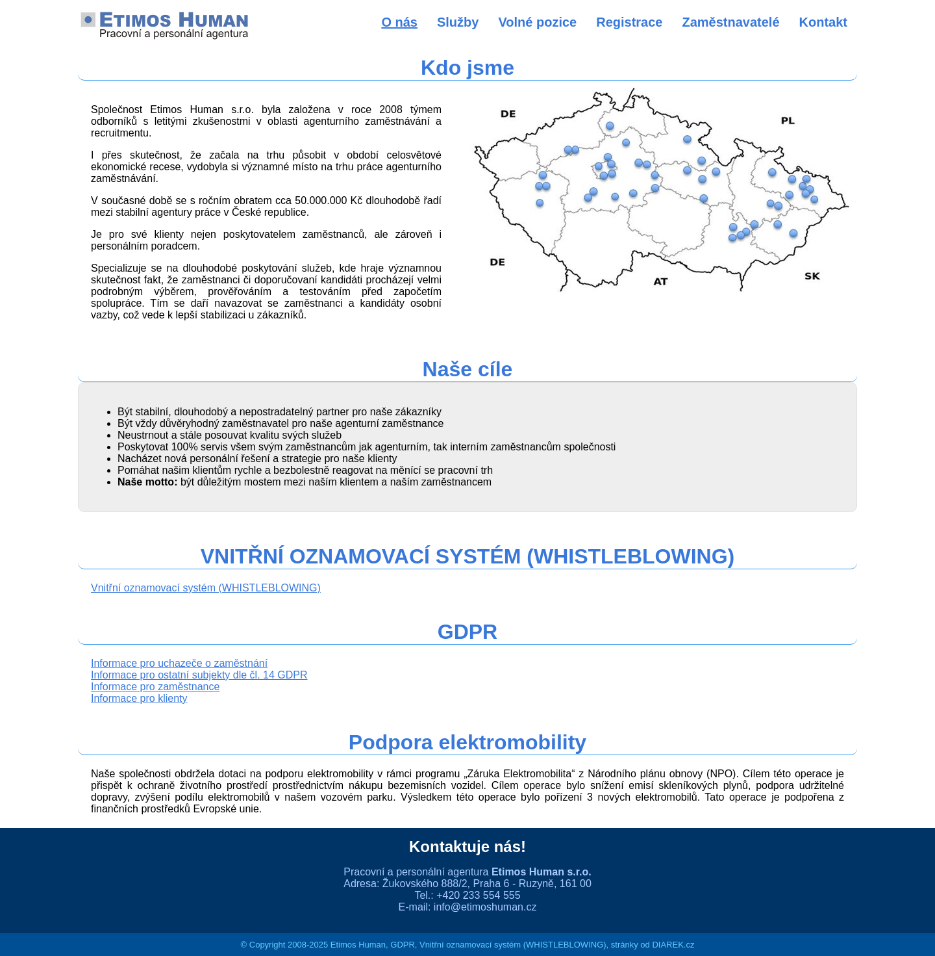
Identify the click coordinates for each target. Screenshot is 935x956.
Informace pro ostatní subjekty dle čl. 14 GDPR (199, 674)
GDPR (402, 945)
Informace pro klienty (139, 698)
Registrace (629, 22)
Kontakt (823, 22)
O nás (399, 22)
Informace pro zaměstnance (155, 686)
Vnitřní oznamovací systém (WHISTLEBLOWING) (206, 587)
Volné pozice (537, 22)
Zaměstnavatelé (730, 22)
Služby (458, 22)
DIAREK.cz (673, 945)
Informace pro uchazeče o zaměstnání (179, 663)
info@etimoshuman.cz (485, 906)
